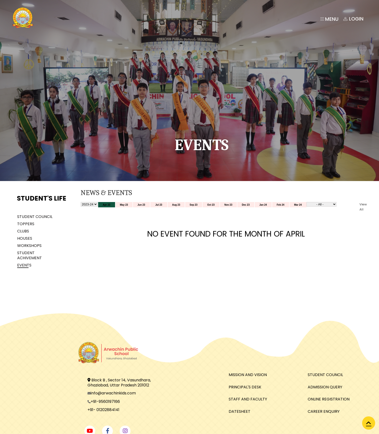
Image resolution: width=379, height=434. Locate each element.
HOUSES (24, 238)
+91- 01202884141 (103, 410)
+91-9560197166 (105, 401)
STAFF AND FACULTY (248, 399)
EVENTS (24, 265)
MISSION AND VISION (248, 375)
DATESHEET (239, 411)
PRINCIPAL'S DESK (245, 387)
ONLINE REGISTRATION (329, 399)
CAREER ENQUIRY (324, 411)
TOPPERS (25, 224)
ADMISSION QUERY (325, 387)
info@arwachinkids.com (113, 393)
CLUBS (23, 231)
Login (353, 18)
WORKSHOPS (29, 245)
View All (363, 207)
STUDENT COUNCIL (34, 216)
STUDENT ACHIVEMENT (29, 255)
